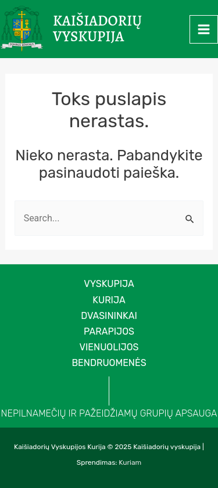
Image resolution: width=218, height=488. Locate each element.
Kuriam (130, 462)
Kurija (108, 300)
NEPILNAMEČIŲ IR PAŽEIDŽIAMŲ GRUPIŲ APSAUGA (109, 413)
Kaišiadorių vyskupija (97, 29)
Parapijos (109, 331)
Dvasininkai (109, 315)
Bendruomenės (109, 362)
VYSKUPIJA (109, 283)
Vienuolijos (109, 347)
